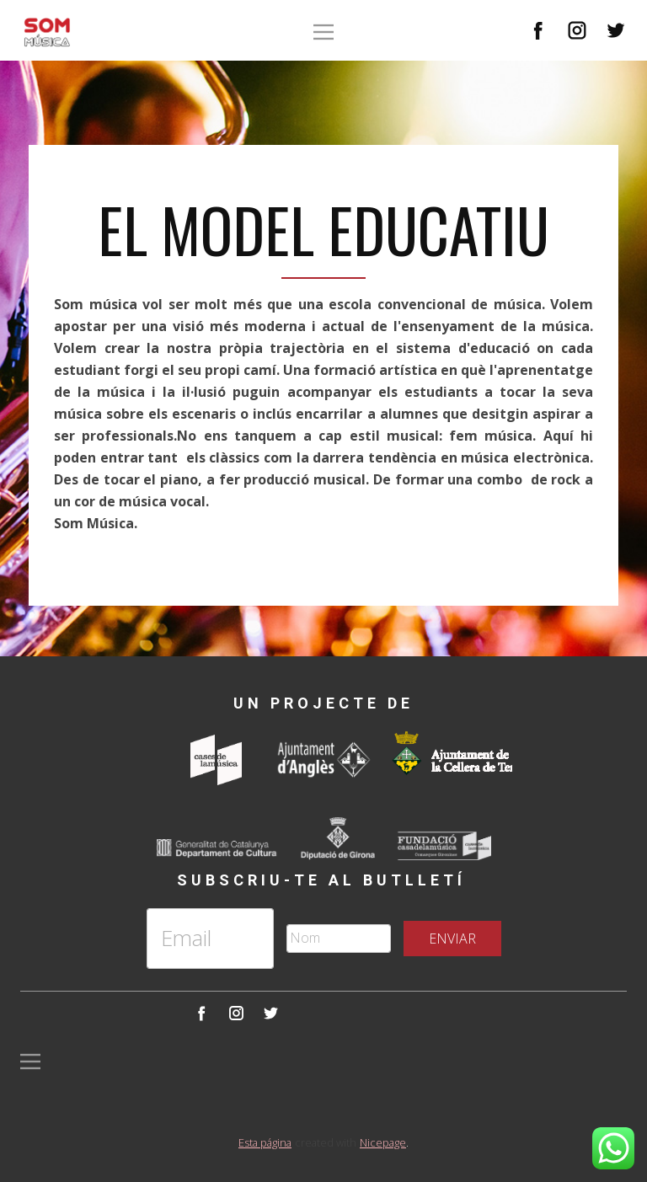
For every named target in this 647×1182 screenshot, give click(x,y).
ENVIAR (452, 938)
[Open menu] (323, 32)
